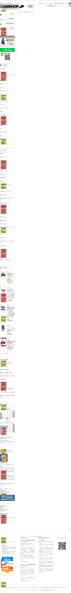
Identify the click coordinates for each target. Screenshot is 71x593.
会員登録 (58, 3)
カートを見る (67, 3)
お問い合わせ (17, 587)
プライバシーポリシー (25, 587)
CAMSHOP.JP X (3, 490)
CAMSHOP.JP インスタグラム (5, 491)
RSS (63, 587)
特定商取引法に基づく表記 (56, 587)
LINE (40, 536)
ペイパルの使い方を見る (25, 581)
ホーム (4, 587)
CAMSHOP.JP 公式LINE (4, 492)
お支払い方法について (34, 587)
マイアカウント (44, 3)
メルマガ (32, 536)
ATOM (66, 587)
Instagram (37, 536)
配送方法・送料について (45, 587)
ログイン (52, 3)
